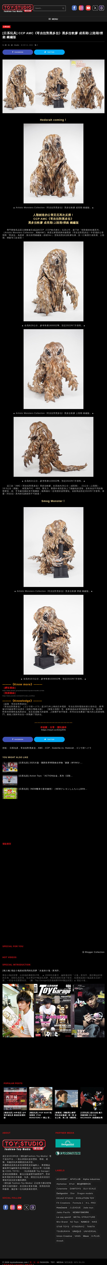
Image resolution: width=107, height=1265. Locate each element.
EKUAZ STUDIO (64, 1198)
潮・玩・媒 (34, 1262)
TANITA (91, 1227)
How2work (61, 1208)
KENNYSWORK (81, 1212)
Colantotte (61, 1189)
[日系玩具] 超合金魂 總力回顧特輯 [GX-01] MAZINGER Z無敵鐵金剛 (91, 1115)
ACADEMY (62, 1179)
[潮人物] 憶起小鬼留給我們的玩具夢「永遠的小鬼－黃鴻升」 (31, 971)
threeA (59, 1241)
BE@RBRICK (84, 1184)
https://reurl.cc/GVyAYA (53, 730)
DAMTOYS (75, 1189)
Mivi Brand (62, 1222)
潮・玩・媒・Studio (12, 45)
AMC (40, 748)
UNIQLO (76, 1231)
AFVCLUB (75, 1179)
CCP (47, 748)
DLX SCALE (89, 1189)
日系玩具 (6, 27)
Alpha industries (91, 1179)
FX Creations (63, 1203)
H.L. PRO (91, 1203)
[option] (15, 1103)
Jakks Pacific (63, 1212)
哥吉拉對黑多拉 (28, 748)
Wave (86, 1236)
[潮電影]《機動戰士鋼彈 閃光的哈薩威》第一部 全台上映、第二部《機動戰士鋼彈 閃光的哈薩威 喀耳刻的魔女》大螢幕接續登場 (66, 1118)
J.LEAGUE (75, 1208)
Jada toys (88, 1208)
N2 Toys (74, 1222)
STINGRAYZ (78, 1227)
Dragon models (85, 1193)
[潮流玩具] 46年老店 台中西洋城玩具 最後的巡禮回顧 (15, 1115)
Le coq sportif (63, 1217)
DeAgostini (62, 1193)
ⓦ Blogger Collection (93, 952)
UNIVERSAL (90, 1231)
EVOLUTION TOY (85, 1198)
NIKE (94, 1222)
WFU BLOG (79, 1262)
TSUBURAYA (63, 1231)
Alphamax (61, 1184)
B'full (72, 1184)
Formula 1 (78, 1203)
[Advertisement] (53, 818)
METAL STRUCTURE (84, 1217)
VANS (78, 1236)
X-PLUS (95, 1236)
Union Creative (64, 1236)
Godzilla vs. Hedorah (63, 748)
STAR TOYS (62, 1227)
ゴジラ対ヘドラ (83, 748)
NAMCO (85, 1222)
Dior (72, 1193)
